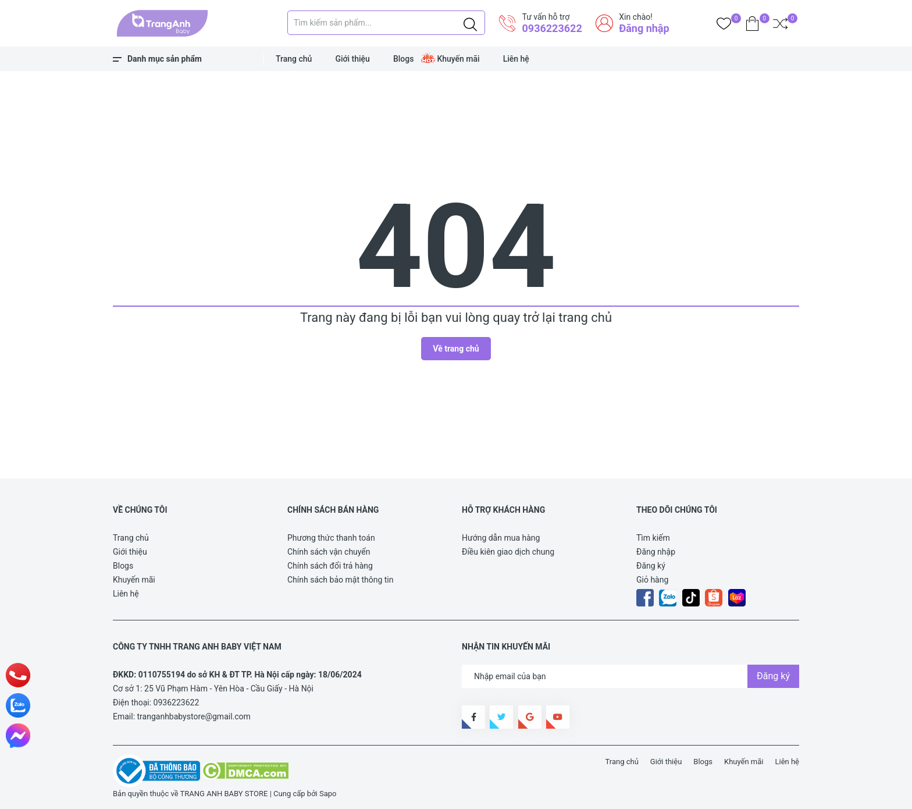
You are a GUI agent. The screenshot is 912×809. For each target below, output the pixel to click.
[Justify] (470, 22)
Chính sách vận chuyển (328, 551)
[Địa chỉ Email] (630, 676)
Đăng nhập (644, 28)
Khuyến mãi (458, 58)
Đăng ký (650, 565)
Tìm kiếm (653, 537)
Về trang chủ (456, 348)
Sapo (328, 793)
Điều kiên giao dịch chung (508, 551)
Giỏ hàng (652, 579)
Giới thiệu (352, 58)
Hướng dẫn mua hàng (501, 537)
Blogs (403, 58)
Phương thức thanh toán (331, 537)
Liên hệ (516, 58)
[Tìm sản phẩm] (386, 22)
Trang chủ (294, 58)
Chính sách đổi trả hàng (330, 565)
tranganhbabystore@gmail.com (194, 716)
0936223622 (552, 28)
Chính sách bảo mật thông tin (340, 579)
